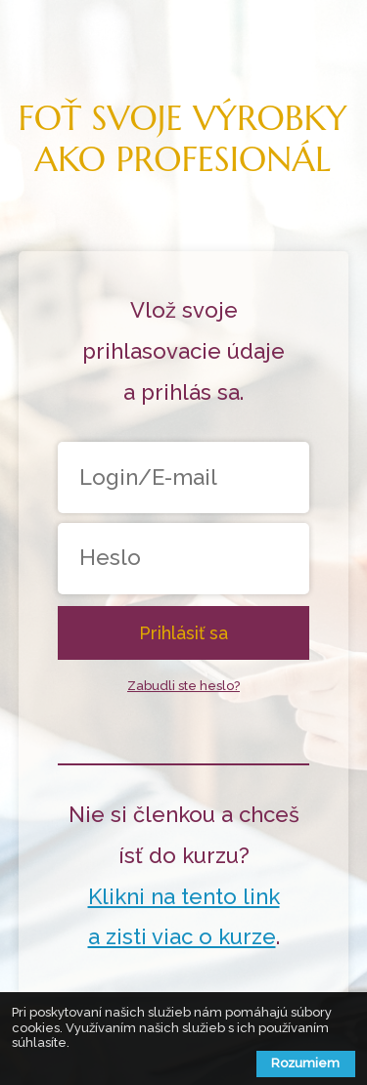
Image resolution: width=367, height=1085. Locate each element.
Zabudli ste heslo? (183, 685)
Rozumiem (305, 1063)
